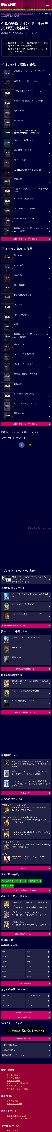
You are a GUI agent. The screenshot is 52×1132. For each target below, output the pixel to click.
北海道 (5, 962)
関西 (4, 957)
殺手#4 (17, 324)
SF (3, 1001)
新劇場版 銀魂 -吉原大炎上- (26, 218)
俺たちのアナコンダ (23, 295)
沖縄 (29, 977)
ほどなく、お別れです (24, 140)
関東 (29, 952)
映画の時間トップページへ (13, 1055)
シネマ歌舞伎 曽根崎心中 (25, 394)
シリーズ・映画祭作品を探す (25, 890)
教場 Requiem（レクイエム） (27, 81)
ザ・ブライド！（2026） (25, 209)
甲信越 (5, 967)
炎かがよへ (19, 344)
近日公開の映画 (13, 1080)
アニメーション (33, 996)
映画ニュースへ (25, 793)
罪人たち (18, 255)
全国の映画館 (12, 1101)
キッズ (29, 1001)
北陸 (29, 967)
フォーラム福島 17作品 (16, 248)
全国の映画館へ (25, 983)
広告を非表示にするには (38, 528)
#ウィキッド (20, 881)
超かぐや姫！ (20, 111)
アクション (6, 996)
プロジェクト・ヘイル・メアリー (28, 91)
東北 (29, 962)
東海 (29, 957)
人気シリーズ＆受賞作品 (17, 1083)
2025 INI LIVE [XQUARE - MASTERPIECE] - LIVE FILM (26, 131)
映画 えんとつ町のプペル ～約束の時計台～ (31, 190)
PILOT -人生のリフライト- (25, 404)
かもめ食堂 (19, 265)
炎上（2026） (20, 285)
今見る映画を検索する (23, 13)
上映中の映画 (12, 1075)
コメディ (5, 1006)
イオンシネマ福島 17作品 (18, 64)
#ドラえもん (7, 881)
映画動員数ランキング (16, 1116)
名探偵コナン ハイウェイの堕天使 (29, 71)
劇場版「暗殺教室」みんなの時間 (28, 101)
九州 (4, 977)
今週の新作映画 (13, 1078)
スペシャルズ (20, 160)
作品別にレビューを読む (17, 1089)
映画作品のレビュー (15, 1086)
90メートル (19, 120)
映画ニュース (12, 1130)
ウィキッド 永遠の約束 (24, 199)
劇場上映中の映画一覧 (25, 669)
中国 (4, 972)
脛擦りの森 (19, 413)
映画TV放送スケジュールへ (25, 934)
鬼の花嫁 (18, 179)
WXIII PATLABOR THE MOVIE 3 (27, 170)
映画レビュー (25, 868)
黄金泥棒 (18, 275)
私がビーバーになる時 (24, 364)
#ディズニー (7, 886)
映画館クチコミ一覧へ (25, 1013)
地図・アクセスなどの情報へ (25, 239)
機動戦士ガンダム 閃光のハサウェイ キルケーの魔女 (31, 229)
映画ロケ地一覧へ (25, 1017)
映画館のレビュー (14, 1103)
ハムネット (19, 305)
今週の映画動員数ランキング (13, 625)
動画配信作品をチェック (25, 712)
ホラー (29, 1006)
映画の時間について (25, 1038)
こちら (12, 432)
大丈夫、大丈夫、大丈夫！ (25, 374)
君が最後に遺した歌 (23, 150)
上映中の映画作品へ (10, 1045)
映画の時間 (6, 13)
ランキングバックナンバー (18, 1118)
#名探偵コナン (34, 881)
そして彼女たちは (22, 315)
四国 (29, 972)
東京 (4, 952)
